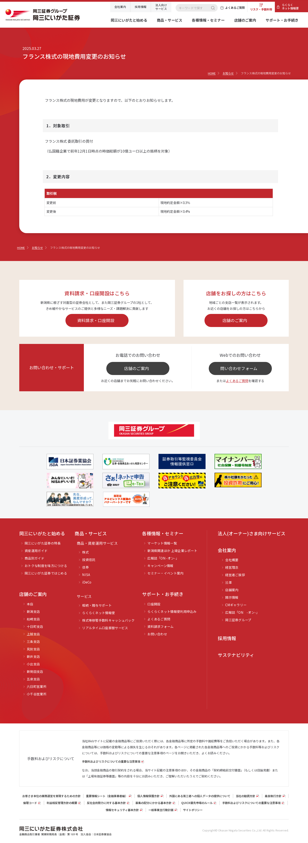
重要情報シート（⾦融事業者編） (107, 796)
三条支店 (33, 641)
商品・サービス (169, 20)
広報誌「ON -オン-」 (163, 558)
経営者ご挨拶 (235, 575)
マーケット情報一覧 (162, 543)
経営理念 (231, 567)
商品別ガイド (34, 558)
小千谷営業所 (36, 694)
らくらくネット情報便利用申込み (172, 611)
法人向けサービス (161, 6)
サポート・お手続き (282, 20)
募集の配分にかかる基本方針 (153, 803)
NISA (86, 574)
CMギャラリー (235, 605)
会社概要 (231, 560)
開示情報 (231, 597)
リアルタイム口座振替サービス (105, 628)
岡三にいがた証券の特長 (43, 543)
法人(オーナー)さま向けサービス (252, 533)
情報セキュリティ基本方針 (122, 810)
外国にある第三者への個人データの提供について (199, 796)
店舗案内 (231, 590)
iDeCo (87, 582)
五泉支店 (33, 679)
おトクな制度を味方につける (46, 565)
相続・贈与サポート (97, 605)
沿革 (228, 582)
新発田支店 (35, 671)
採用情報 (141, 7)
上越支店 (33, 634)
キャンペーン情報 (160, 565)
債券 (85, 567)
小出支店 (33, 664)
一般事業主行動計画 (160, 810)
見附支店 (33, 649)
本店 (30, 604)
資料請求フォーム (160, 626)
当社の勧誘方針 (245, 796)
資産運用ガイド (36, 550)
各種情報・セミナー (208, 20)
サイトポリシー (193, 810)
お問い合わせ (157, 634)
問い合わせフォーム (238, 368)
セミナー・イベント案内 (165, 573)
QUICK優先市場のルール (197, 803)
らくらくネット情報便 (290, 6)
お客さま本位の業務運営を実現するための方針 (51, 796)
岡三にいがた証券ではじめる (46, 573)
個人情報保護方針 (148, 796)
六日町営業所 (36, 686)
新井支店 (33, 656)
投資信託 (88, 559)
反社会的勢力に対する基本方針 (106, 803)
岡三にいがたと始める (129, 20)
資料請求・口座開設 (95, 320)
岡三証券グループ (238, 620)
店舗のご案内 (245, 20)
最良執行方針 (273, 796)
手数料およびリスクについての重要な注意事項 (111, 761)
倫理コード (30, 803)
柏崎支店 (33, 619)
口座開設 (153, 604)
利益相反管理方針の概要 (62, 803)
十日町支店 (35, 626)
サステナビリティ (236, 655)
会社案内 (120, 7)
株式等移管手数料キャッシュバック (108, 620)
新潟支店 (33, 611)
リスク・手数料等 (261, 9)
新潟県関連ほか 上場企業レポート (172, 550)
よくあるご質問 (237, 380)
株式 (85, 552)
